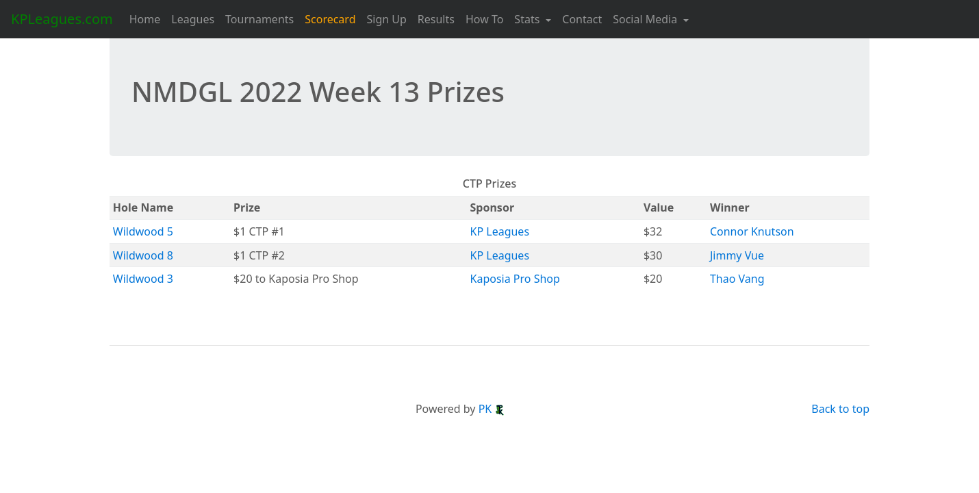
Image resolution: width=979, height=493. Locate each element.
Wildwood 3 (143, 278)
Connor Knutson (752, 231)
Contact (582, 19)
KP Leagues (500, 231)
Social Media (646, 19)
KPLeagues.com (62, 19)
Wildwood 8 (143, 255)
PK (492, 408)
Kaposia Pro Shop (515, 278)
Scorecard (330, 19)
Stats (528, 19)
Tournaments (259, 19)
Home (145, 19)
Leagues (192, 19)
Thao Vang (737, 278)
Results (436, 19)
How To (484, 19)
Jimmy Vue (737, 255)
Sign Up (386, 19)
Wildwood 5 (143, 231)
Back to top (840, 408)
